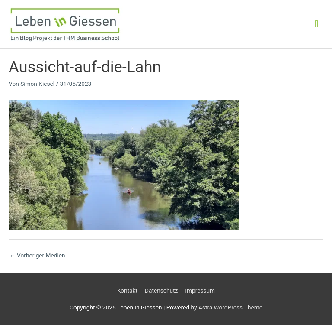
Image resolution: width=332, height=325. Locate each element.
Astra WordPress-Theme (230, 307)
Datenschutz (161, 290)
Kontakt (127, 290)
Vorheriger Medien (37, 255)
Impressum (200, 290)
